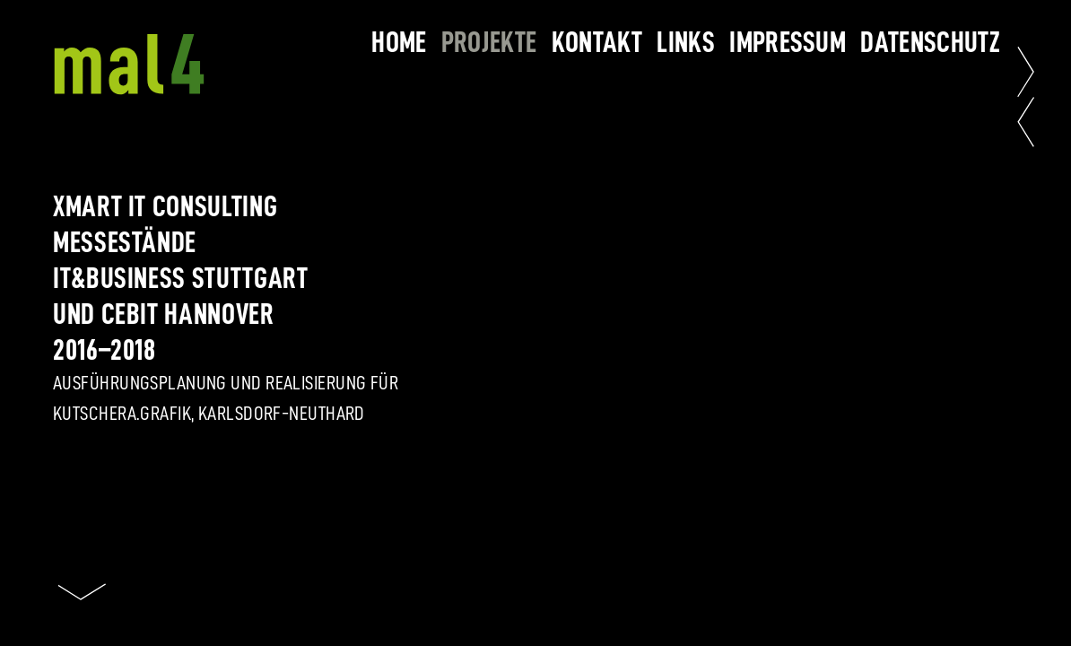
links (686, 42)
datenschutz (929, 42)
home (398, 42)
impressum (787, 42)
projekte (489, 42)
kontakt (597, 42)
